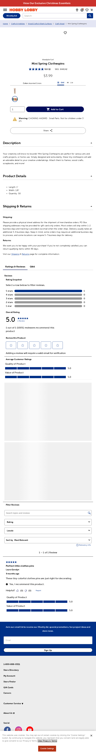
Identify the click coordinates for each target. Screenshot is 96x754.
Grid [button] (60, 83)
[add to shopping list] (65, 33)
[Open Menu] (5, 10)
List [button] (70, 83)
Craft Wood (60, 24)
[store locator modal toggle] (77, 10)
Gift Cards (8, 687)
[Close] (91, 735)
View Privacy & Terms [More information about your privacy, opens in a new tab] (47, 741)
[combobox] (55, 15)
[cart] (91, 10)
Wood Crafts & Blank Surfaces (40, 24)
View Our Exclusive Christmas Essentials (47, 3)
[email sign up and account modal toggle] (82, 10)
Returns (25, 254)
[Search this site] (90, 15)
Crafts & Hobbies (18, 24)
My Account (9, 676)
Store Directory (11, 670)
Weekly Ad (11, 16)
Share (48, 130)
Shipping (15, 254)
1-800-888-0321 (11, 664)
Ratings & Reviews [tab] (15, 266)
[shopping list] (87, 10)
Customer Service (12, 703)
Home (5, 24)
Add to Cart (55, 109)
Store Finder (9, 681)
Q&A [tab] (32, 266)
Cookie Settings (47, 748)
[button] (15, 91)
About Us (7, 713)
